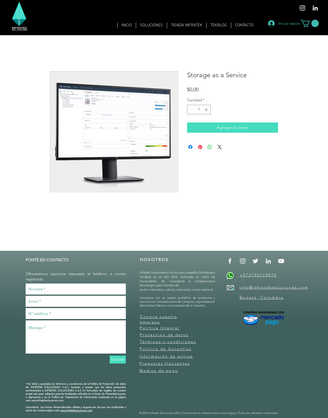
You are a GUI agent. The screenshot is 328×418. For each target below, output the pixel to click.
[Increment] (206, 109)
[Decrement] (191, 109)
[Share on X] (220, 147)
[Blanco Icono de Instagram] (302, 8)
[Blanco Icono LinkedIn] (315, 8)
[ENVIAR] (118, 360)
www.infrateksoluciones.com (47, 400)
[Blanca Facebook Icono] (229, 261)
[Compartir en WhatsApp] (210, 147)
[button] (151, 25)
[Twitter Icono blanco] (255, 261)
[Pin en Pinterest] (200, 147)
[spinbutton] (198, 109)
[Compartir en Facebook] (190, 147)
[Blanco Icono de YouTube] (281, 261)
